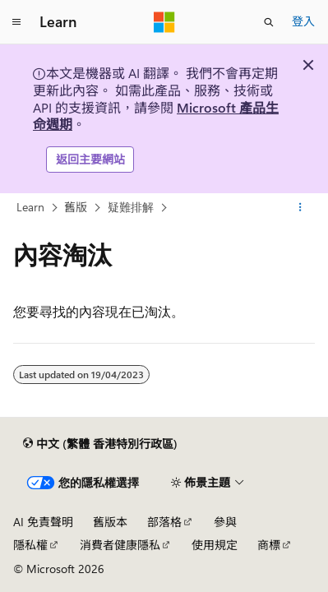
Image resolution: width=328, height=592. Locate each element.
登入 (303, 21)
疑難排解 (131, 207)
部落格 (164, 522)
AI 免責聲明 (43, 522)
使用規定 (215, 545)
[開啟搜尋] (268, 22)
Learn (30, 207)
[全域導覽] (16, 22)
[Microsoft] (164, 22)
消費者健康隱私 (120, 545)
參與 (225, 522)
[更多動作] (300, 207)
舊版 (75, 207)
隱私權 (30, 545)
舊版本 (110, 522)
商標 (268, 545)
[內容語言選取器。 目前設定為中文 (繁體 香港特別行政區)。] (100, 444)
